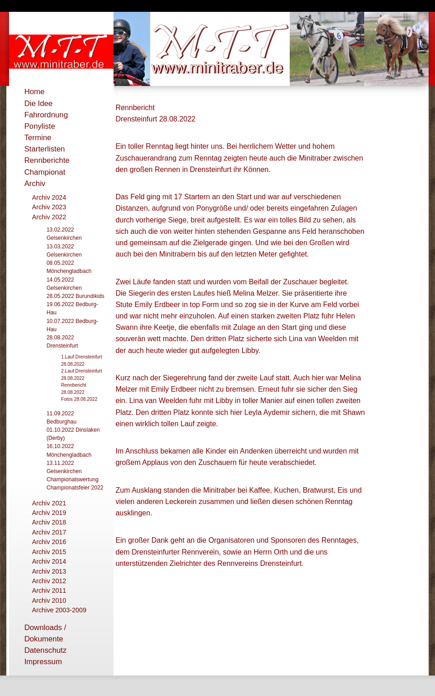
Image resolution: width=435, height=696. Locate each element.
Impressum (43, 661)
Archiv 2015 (49, 551)
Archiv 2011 (49, 590)
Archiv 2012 (49, 581)
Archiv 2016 (49, 541)
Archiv (34, 183)
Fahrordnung (46, 115)
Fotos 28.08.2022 (79, 399)
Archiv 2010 (49, 600)
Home (34, 91)
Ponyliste (39, 126)
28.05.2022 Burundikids (75, 296)
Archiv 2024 (49, 197)
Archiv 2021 (49, 503)
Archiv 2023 (49, 207)
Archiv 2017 (49, 532)
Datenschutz (45, 650)
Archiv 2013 (49, 571)
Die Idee (38, 103)
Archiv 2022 (49, 217)
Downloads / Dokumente (45, 633)
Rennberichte (46, 160)
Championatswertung (72, 479)
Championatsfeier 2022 (74, 487)
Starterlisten (44, 149)
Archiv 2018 (49, 522)
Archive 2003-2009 (59, 610)
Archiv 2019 (49, 512)
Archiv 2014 (49, 561)
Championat (44, 172)
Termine (37, 137)
